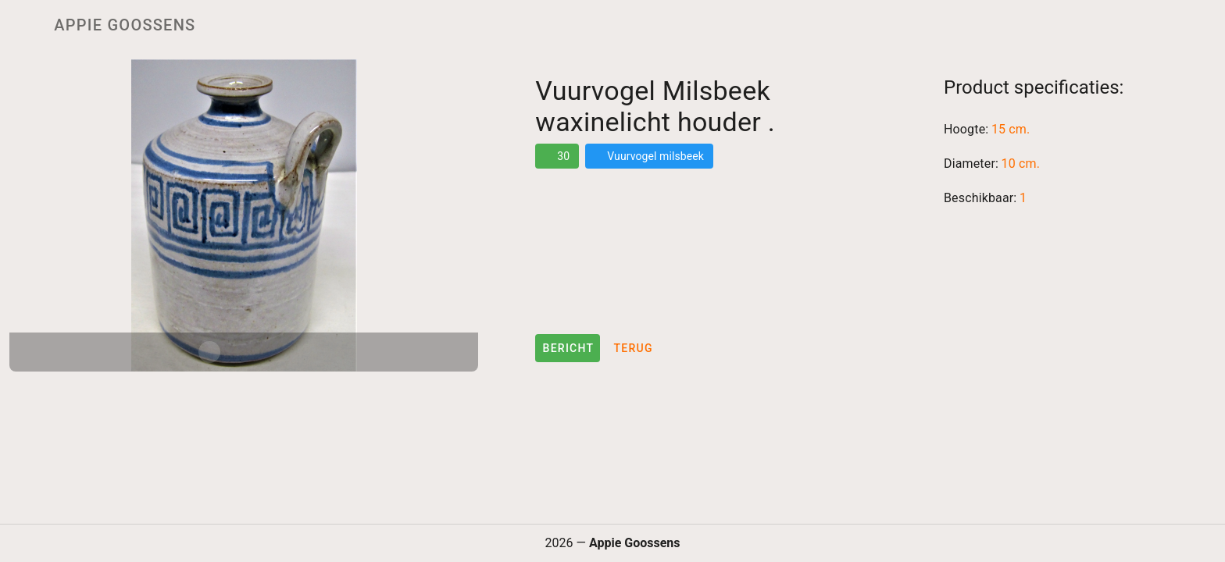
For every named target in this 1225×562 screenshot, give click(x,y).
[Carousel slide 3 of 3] (278, 352)
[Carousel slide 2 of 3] (244, 352)
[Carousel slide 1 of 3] (209, 352)
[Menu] (22, 25)
